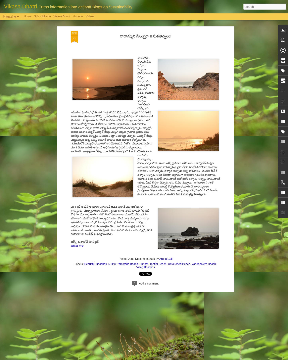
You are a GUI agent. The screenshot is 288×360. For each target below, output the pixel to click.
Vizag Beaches (145, 251)
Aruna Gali (165, 242)
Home (27, 16)
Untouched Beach (179, 247)
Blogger (156, 358)
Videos (90, 16)
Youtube (78, 16)
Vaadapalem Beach (204, 247)
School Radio (42, 16)
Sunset (143, 247)
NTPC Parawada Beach (123, 247)
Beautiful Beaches (95, 247)
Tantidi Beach (158, 247)
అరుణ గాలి (77, 229)
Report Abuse (168, 358)
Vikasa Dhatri (61, 16)
